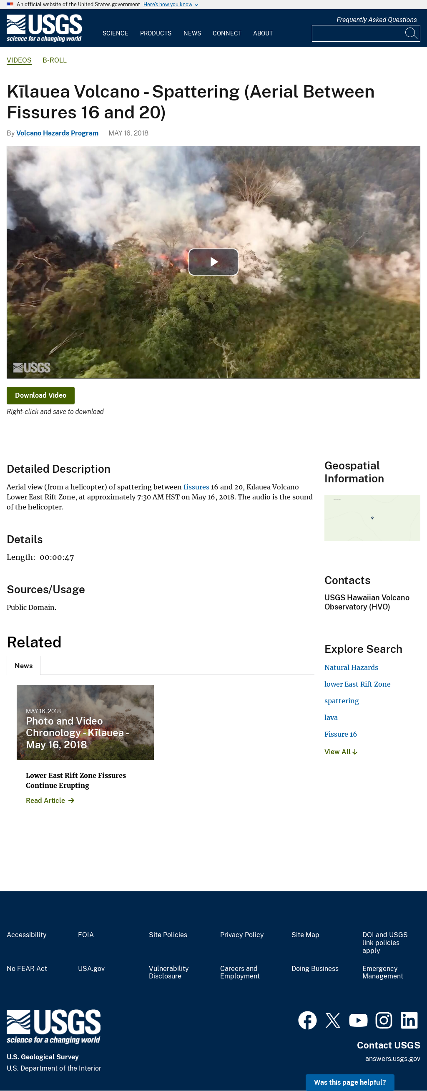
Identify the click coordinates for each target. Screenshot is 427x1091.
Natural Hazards (351, 667)
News (192, 33)
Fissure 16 (340, 734)
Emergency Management (382, 973)
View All (340, 752)
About (263, 33)
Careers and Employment (240, 973)
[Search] (412, 33)
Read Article (45, 801)
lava (331, 717)
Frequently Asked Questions (377, 20)
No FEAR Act (27, 969)
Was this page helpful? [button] (350, 1082)
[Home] (44, 40)
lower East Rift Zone (357, 684)
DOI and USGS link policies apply (385, 943)
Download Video (40, 395)
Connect (227, 33)
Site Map (305, 935)
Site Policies (168, 935)
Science (115, 33)
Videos (19, 60)
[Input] (366, 33)
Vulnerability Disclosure (169, 973)
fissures (196, 487)
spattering (341, 701)
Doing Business (315, 969)
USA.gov (91, 969)
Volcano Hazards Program (57, 133)
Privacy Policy (242, 935)
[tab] (23, 665)
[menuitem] (115, 28)
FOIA (86, 935)
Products (155, 33)
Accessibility (27, 935)
